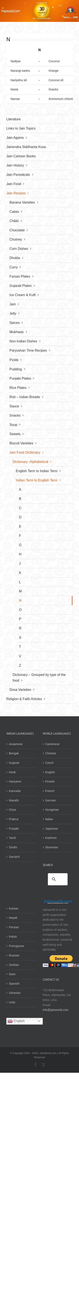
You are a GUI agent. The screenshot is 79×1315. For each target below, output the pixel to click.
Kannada (15, 791)
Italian (49, 819)
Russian (14, 955)
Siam (12, 974)
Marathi (14, 800)
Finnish (50, 781)
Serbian (14, 965)
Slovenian (51, 847)
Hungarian (52, 809)
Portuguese (16, 946)
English (50, 772)
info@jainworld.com (55, 1010)
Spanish (14, 983)
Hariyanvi (15, 781)
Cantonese (52, 744)
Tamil (12, 838)
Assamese (16, 744)
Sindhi (13, 847)
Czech (49, 762)
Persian (14, 927)
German (50, 800)
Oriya (12, 809)
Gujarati (14, 762)
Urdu (12, 1002)
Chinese (50, 753)
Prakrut (13, 819)
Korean (13, 908)
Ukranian (15, 993)
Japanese (51, 828)
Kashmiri (51, 838)
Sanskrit (14, 856)
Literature (13, 119)
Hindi (12, 772)
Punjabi (14, 828)
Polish (13, 936)
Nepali (13, 917)
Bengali (14, 753)
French (50, 791)
